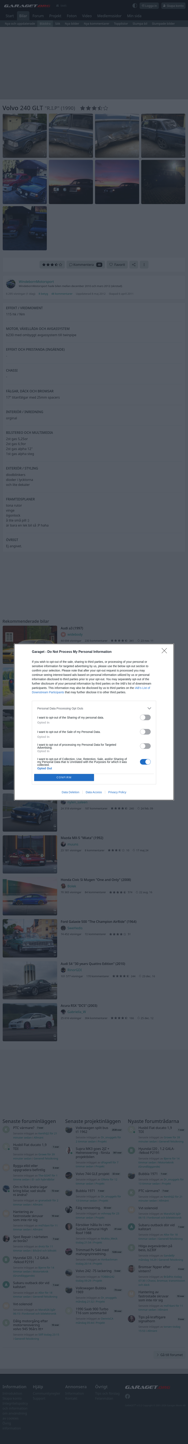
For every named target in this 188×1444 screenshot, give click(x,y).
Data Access (94, 792)
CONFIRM (64, 777)
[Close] (166, 652)
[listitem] (94, 708)
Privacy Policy (117, 792)
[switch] (145, 717)
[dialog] (94, 722)
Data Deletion (70, 792)
